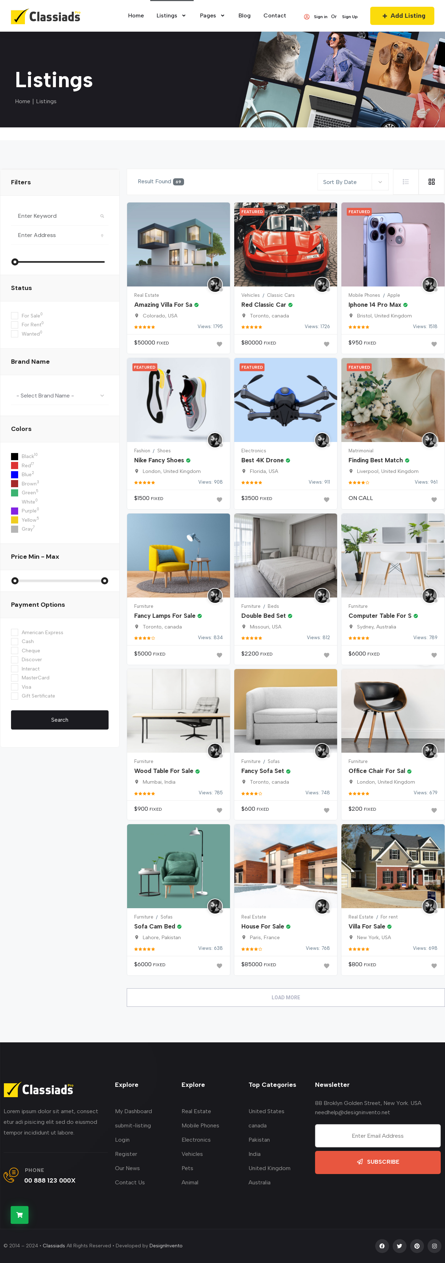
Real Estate (146, 295)
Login (122, 1139)
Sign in (315, 17)
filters (21, 182)
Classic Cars (281, 295)
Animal (190, 1182)
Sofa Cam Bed (158, 926)
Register (126, 1154)
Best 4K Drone (265, 460)
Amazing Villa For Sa (166, 304)
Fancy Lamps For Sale (168, 615)
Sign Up (350, 16)
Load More (286, 997)
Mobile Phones (364, 295)
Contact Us (130, 1182)
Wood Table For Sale (167, 770)
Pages (213, 15)
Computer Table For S (383, 615)
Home (22, 101)
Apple (393, 295)
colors (21, 429)
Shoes (164, 450)
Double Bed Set (267, 615)
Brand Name (30, 361)
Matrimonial (361, 450)
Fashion (142, 450)
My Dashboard (133, 1111)
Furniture (143, 606)
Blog (245, 15)
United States (266, 1111)
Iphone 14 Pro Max (378, 304)
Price (35, 556)
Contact (274, 15)
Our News (127, 1168)
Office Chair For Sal (380, 770)
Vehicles (250, 295)
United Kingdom (269, 1168)
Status (21, 288)
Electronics (253, 450)
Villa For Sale (370, 926)
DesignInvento (166, 1246)
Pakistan (259, 1139)
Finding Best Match (379, 460)
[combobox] (60, 395)
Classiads (54, 1246)
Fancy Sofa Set (266, 770)
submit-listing (133, 1125)
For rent (389, 917)
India (254, 1154)
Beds (273, 606)
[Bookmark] (219, 344)
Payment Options (38, 604)
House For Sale (266, 926)
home (136, 15)
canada (257, 1125)
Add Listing (402, 16)
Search (59, 719)
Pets (187, 1168)
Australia (259, 1182)
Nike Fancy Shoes (162, 460)
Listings (172, 15)
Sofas (274, 761)
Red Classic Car (267, 304)
